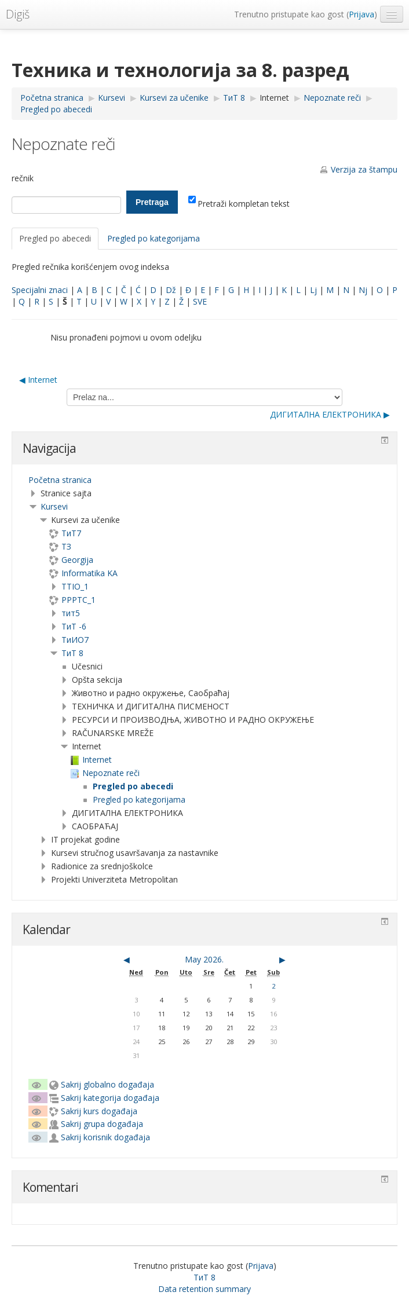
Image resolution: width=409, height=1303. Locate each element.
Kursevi (54, 506)
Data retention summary (204, 1288)
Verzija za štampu (364, 169)
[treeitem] (204, 480)
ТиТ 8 (72, 652)
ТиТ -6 (73, 626)
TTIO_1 (75, 586)
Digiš (18, 14)
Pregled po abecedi (55, 238)
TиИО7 (75, 639)
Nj (363, 289)
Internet (274, 97)
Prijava (361, 14)
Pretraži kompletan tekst (239, 203)
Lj (313, 289)
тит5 (70, 612)
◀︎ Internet (38, 379)
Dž (171, 289)
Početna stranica (60, 479)
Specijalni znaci (40, 289)
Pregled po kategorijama (153, 238)
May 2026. (204, 959)
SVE (200, 301)
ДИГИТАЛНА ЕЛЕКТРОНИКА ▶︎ (330, 414)
